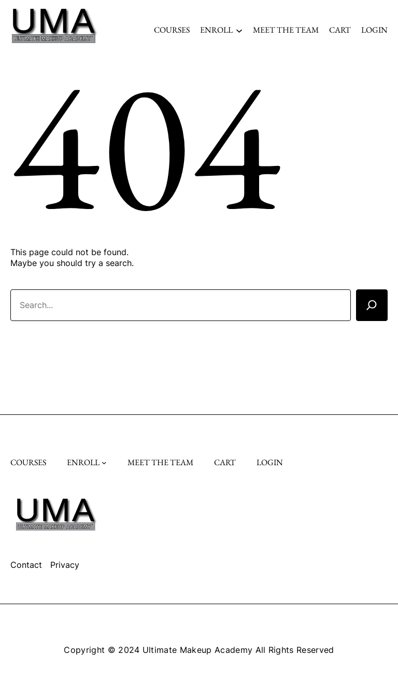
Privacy (64, 565)
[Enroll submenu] (239, 29)
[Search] (372, 305)
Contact (26, 565)
